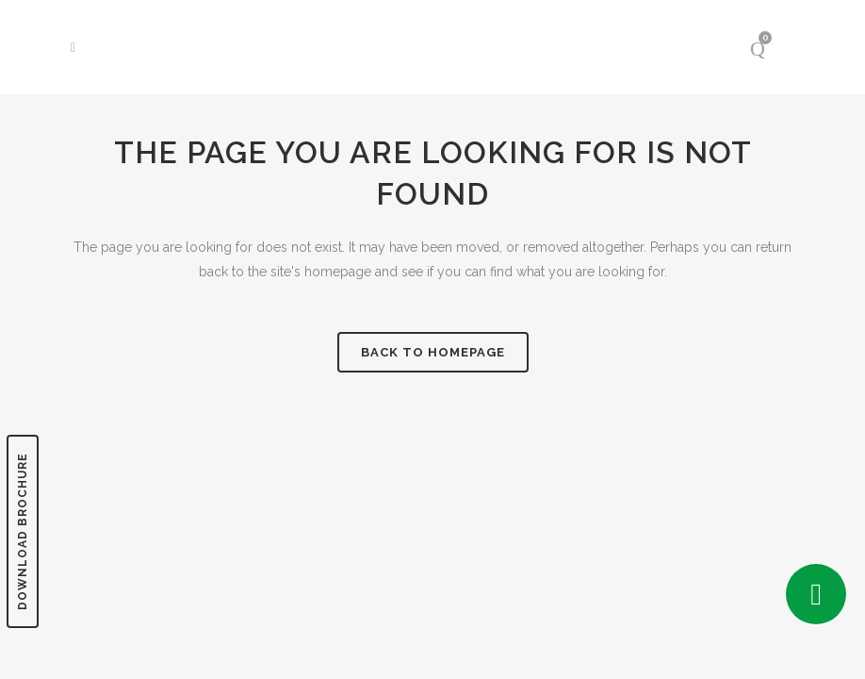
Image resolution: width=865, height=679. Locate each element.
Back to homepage (433, 352)
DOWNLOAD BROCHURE (22, 531)
